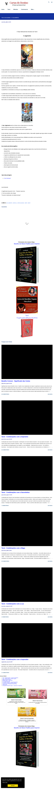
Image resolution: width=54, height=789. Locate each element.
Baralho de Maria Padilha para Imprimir (27, 244)
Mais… (33, 9)
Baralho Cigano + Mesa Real (7, 680)
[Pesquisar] (49, 2)
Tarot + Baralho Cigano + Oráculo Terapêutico (10, 677)
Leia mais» (50, 394)
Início (2, 9)
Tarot (9, 9)
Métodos (15, 9)
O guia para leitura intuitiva (27, 318)
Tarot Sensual (7, 178)
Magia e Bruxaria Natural (6, 679)
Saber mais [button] (4, 782)
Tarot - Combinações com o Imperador (14, 659)
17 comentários (5, 672)
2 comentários (5, 616)
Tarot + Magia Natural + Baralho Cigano (9, 678)
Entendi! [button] (13, 785)
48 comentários (5, 394)
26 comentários (5, 449)
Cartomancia (24, 9)
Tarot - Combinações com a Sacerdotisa (15, 492)
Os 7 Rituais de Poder (6, 681)
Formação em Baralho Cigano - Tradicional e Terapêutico (12, 685)
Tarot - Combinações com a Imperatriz (14, 437)
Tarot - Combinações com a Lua (12, 604)
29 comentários (5, 561)
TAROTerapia (4, 684)
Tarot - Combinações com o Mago (13, 548)
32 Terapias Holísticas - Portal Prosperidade (10, 682)
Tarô (27, 315)
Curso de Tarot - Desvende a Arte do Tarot (9, 683)
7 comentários (5, 505)
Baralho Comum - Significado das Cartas (15, 381)
